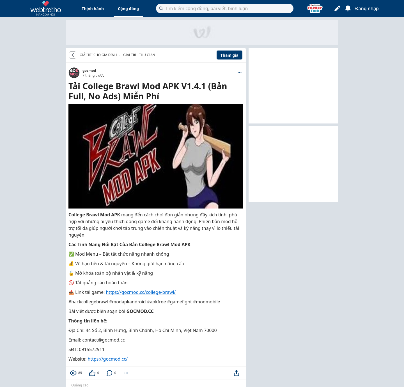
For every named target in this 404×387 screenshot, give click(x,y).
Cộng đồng (128, 8)
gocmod (89, 70)
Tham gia (229, 55)
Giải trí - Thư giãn (139, 54)
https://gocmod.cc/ (107, 359)
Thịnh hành (93, 8)
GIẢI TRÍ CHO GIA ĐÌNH (98, 55)
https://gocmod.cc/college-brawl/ (141, 292)
